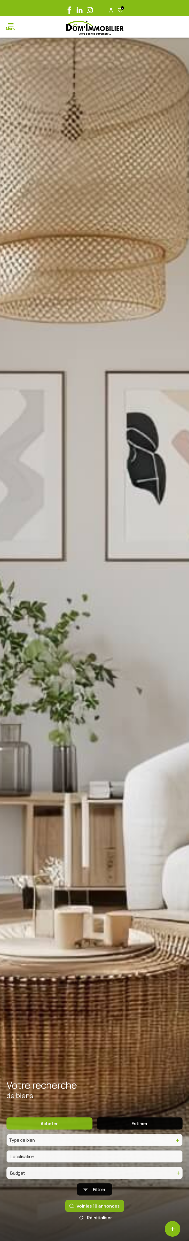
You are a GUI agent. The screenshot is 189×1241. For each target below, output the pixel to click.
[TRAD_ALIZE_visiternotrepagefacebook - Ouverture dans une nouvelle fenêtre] (69, 10)
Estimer (140, 1133)
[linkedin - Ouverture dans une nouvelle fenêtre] (80, 10)
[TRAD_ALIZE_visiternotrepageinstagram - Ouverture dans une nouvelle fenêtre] (90, 10)
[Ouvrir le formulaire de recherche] (94, 1199)
